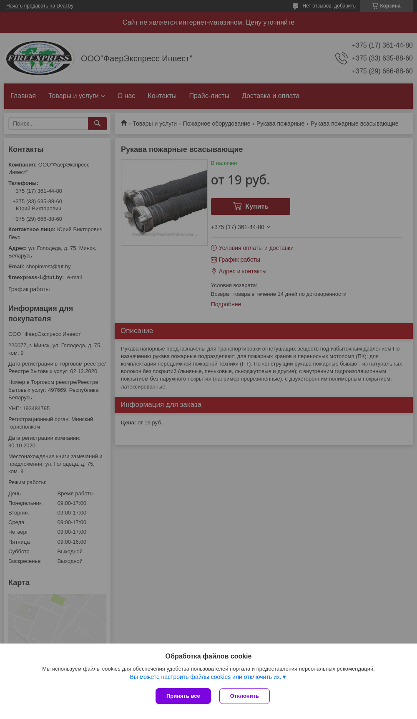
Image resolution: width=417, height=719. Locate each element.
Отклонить (244, 696)
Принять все (183, 696)
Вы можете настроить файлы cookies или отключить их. (205, 677)
